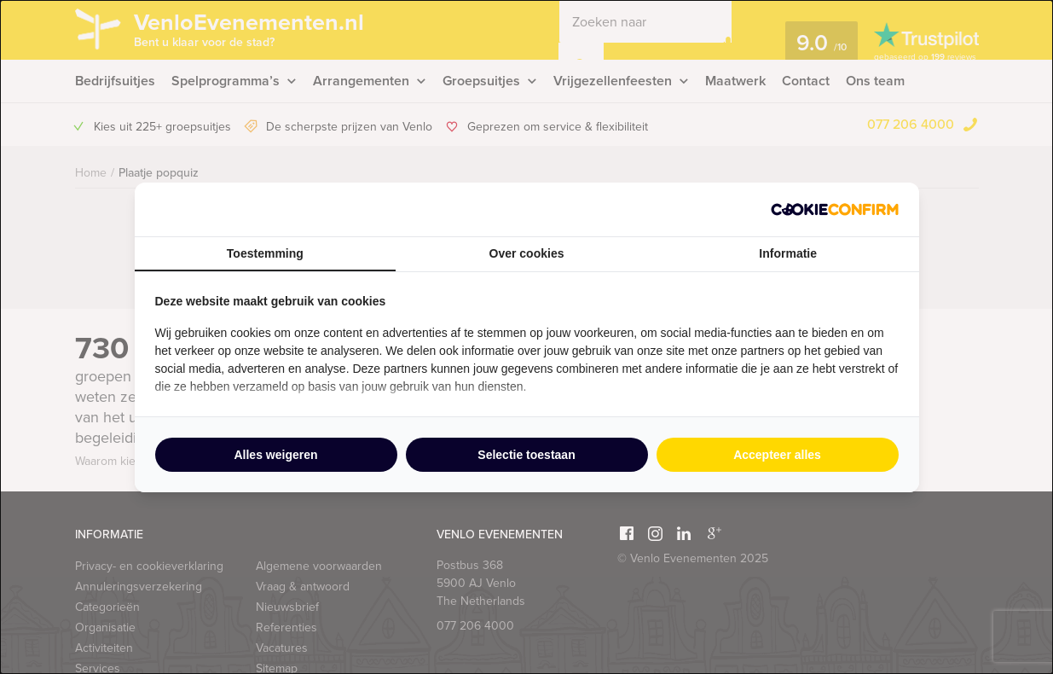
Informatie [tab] (788, 253)
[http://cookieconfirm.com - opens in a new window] (835, 209)
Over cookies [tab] (526, 253)
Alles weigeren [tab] (275, 455)
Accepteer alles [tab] (777, 455)
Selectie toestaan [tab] (526, 455)
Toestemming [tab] (265, 253)
